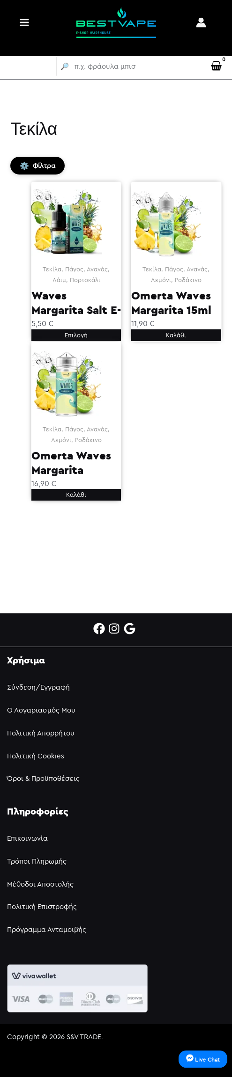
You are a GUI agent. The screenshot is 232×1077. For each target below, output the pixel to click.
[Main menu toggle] (24, 22)
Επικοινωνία (27, 838)
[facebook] (101, 628)
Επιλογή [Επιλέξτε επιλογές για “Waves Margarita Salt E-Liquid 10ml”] (76, 335)
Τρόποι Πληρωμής (37, 861)
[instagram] (116, 628)
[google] (131, 628)
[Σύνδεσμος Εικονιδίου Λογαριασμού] (201, 22)
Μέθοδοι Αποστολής (40, 884)
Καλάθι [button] (176, 335)
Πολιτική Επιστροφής (42, 906)
